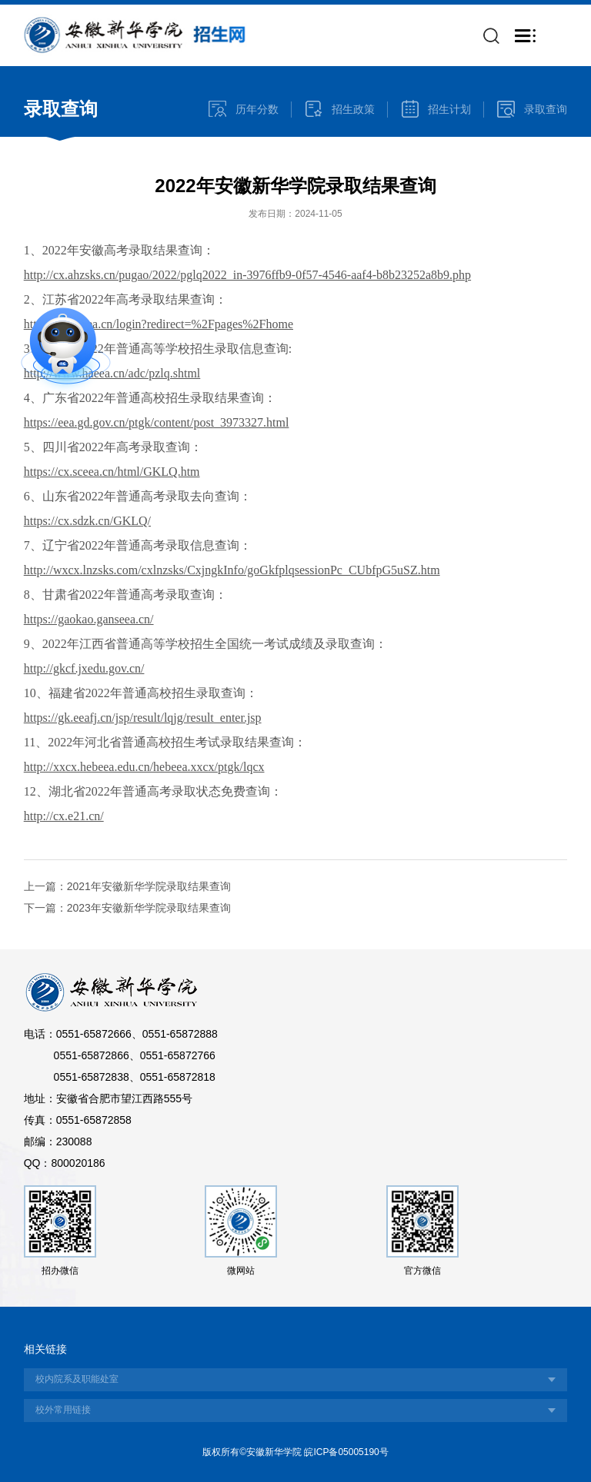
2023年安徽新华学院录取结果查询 (149, 908)
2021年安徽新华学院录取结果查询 (149, 886)
